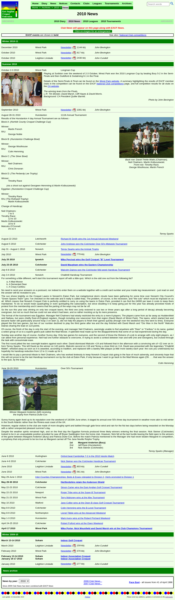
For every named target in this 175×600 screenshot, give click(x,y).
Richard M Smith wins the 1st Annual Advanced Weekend (89, 239)
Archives (127, 3)
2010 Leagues (90, 21)
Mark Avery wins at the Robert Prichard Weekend (85, 518)
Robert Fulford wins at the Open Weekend (82, 523)
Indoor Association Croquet (75, 556)
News (53, 3)
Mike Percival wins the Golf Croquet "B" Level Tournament (92, 259)
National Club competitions (132, 35)
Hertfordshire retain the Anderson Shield (82, 482)
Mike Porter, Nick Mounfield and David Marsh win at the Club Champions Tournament (106, 528)
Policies (87, 597)
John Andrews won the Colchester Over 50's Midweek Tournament (94, 244)
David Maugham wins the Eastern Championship (87, 264)
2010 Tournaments (111, 21)
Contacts (75, 3)
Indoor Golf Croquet (71, 540)
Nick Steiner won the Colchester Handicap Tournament (88, 461)
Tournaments (112, 3)
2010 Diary (60, 21)
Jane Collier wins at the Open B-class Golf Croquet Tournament (92, 502)
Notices (63, 3)
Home (35, 3)
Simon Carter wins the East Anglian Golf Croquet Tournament (91, 487)
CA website (53, 86)
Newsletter (66, 47)
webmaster (169, 597)
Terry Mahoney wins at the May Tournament (83, 497)
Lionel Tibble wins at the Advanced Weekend (83, 513)
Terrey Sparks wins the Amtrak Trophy (80, 249)
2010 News (74, 21)
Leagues (97, 3)
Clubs (86, 3)
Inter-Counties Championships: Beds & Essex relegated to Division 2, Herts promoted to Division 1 (84, 477)
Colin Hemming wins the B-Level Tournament (83, 508)
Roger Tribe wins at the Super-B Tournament (83, 492)
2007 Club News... (93, 583)
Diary (44, 3)
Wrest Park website (109, 81)
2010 (56, 7)
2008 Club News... (93, 581)
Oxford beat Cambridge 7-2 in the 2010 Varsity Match (87, 456)
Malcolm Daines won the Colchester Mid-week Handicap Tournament (95, 270)
